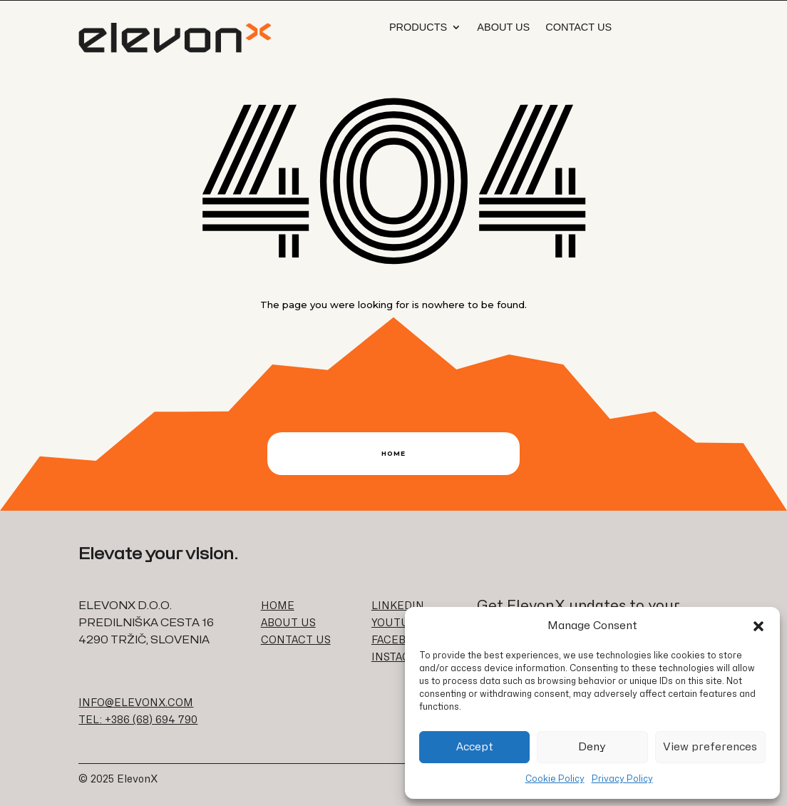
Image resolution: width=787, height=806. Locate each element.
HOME (277, 606)
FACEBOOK (399, 640)
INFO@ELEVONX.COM (135, 703)
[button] (758, 626)
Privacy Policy (622, 779)
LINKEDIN (397, 606)
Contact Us (578, 27)
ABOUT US (288, 623)
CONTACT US (296, 640)
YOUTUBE (397, 623)
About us (503, 27)
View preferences (710, 747)
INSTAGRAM (402, 657)
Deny (592, 747)
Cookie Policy (555, 779)
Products (418, 27)
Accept (474, 747)
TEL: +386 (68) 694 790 (137, 720)
